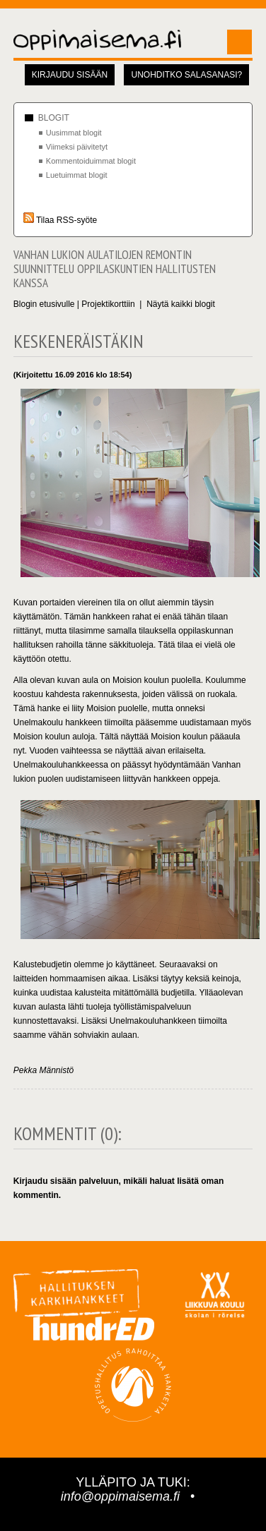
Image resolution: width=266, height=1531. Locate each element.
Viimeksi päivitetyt (77, 147)
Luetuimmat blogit (77, 175)
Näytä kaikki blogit (180, 304)
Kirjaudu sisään (70, 75)
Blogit (53, 118)
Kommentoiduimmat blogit (91, 161)
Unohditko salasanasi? (186, 75)
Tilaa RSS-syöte (60, 220)
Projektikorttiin (107, 304)
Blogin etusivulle (44, 304)
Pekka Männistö (43, 1070)
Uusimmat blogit (74, 132)
